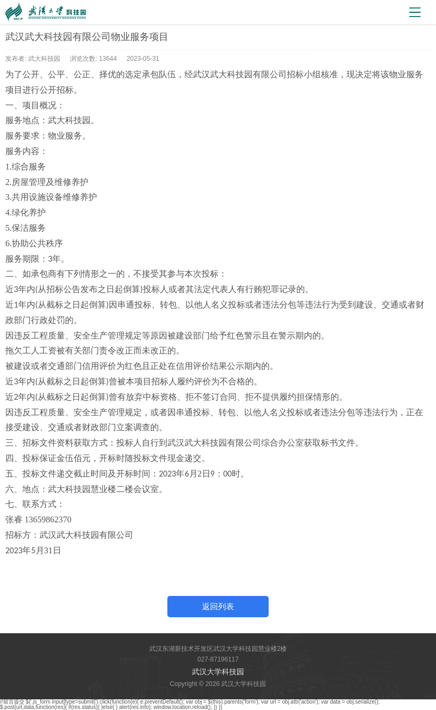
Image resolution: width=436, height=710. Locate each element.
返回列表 (218, 606)
